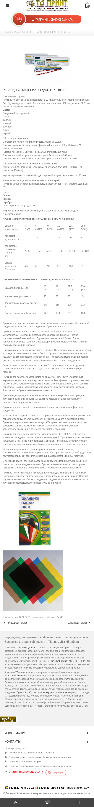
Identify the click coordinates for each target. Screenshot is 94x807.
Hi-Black (51, 661)
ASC (71, 661)
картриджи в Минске (56, 692)
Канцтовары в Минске (43, 617)
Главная (7, 32)
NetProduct (61, 661)
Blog (16, 32)
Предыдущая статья (15, 622)
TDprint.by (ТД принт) (26, 647)
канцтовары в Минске (18, 675)
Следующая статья (79, 622)
